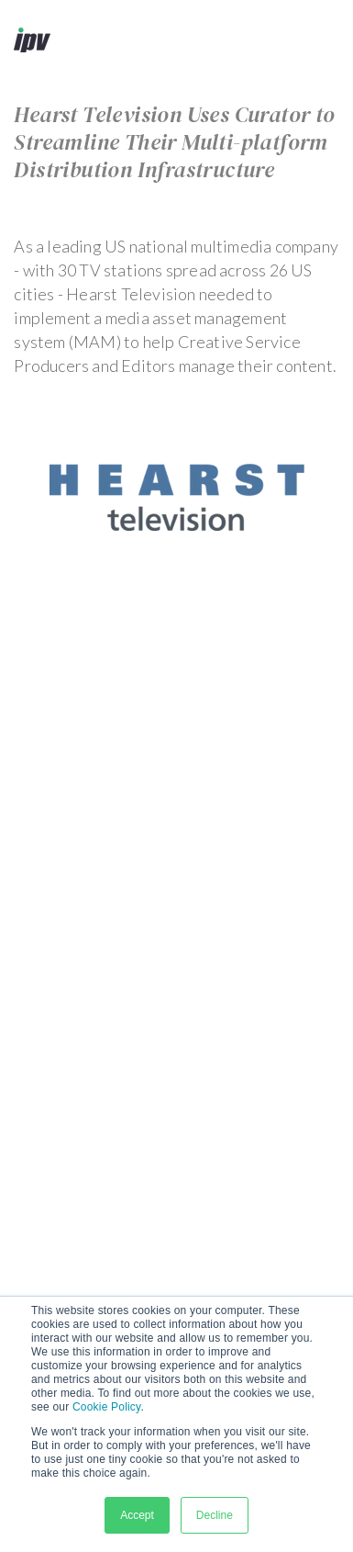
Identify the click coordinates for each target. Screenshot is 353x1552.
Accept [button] (137, 1515)
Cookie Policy (106, 1406)
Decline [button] (214, 1515)
